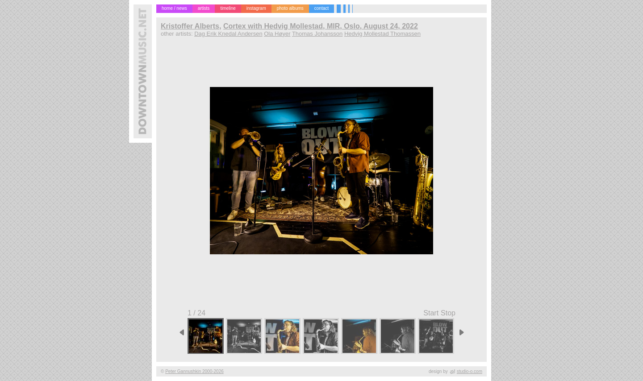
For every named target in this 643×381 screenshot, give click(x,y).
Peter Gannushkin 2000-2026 (194, 371)
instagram (256, 8)
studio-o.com (469, 371)
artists (204, 8)
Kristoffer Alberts (190, 26)
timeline (227, 8)
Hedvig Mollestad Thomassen (382, 33)
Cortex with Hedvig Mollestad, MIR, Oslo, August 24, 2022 (320, 26)
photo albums (290, 8)
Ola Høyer (277, 33)
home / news (174, 8)
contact (321, 8)
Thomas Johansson (317, 33)
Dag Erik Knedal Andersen (228, 33)
